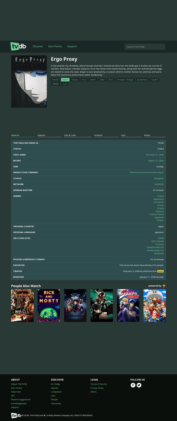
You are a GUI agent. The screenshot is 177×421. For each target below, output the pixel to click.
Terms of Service (99, 384)
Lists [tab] (123, 135)
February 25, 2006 (155, 154)
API (12, 395)
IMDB (161, 238)
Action (161, 196)
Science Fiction (157, 214)
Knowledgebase (19, 403)
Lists (53, 395)
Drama (160, 208)
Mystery (160, 211)
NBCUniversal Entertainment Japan (147, 172)
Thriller (160, 220)
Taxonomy (56, 403)
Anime (160, 205)
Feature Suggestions (21, 399)
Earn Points (55, 46)
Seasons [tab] (41, 135)
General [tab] (15, 135)
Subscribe (16, 391)
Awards (54, 388)
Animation (159, 202)
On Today (55, 384)
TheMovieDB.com (155, 247)
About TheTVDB (19, 384)
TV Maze (159, 244)
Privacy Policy (97, 388)
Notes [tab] (147, 135)
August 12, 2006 (156, 160)
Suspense (159, 217)
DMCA (94, 391)
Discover (38, 46)
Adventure (159, 199)
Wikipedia (159, 253)
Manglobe (159, 178)
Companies (56, 391)
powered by (157, 286)
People (54, 399)
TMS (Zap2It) (157, 241)
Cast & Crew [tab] (70, 135)
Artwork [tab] (98, 135)
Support (72, 46)
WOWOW (159, 184)
